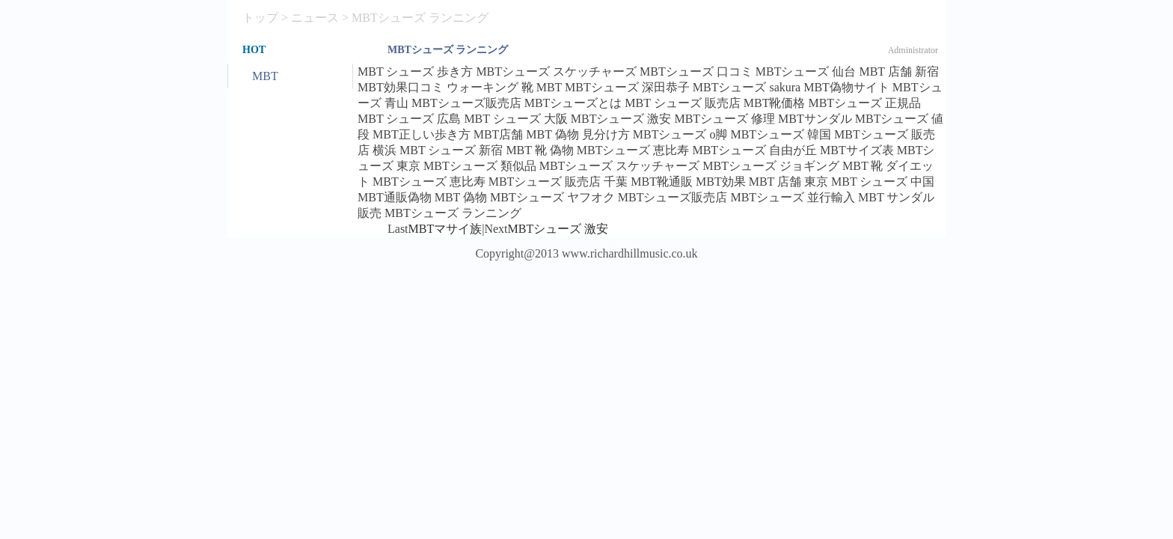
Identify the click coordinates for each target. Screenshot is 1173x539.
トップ (260, 17)
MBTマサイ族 (445, 228)
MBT (265, 76)
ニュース (315, 17)
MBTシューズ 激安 (558, 228)
